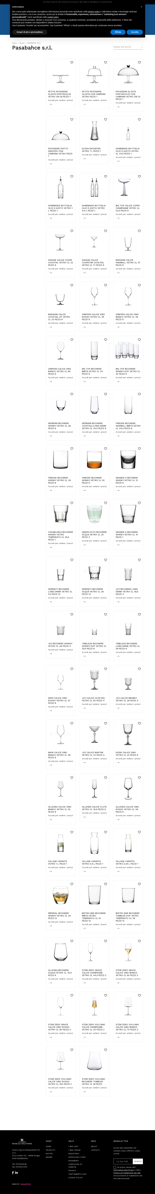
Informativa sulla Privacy (123, 1170)
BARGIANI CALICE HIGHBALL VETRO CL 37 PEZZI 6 (128, 262)
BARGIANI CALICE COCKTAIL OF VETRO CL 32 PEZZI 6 (59, 317)
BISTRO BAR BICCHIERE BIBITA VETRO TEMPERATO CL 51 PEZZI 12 (94, 917)
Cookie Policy (75, 1178)
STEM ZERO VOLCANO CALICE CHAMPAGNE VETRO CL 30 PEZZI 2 (93, 1027)
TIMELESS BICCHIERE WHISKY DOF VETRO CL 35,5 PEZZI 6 (94, 646)
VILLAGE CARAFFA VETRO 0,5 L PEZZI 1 (92, 862)
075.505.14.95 (21, 1164)
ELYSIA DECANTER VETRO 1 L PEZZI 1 (91, 149)
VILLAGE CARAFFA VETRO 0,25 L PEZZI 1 (127, 862)
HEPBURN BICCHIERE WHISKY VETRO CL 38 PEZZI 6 (59, 426)
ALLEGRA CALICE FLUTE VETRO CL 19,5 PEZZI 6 (94, 808)
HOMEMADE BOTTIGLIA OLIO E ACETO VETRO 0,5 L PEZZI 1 (94, 208)
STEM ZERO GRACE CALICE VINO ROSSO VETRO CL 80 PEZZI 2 (59, 1027)
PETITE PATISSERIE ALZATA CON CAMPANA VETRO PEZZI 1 (93, 94)
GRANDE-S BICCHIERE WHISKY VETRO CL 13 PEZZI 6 (127, 480)
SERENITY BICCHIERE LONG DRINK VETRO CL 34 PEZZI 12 (60, 591)
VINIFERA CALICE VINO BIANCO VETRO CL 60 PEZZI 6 (59, 371)
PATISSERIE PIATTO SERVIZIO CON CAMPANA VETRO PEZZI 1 (60, 152)
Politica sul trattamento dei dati (126, 1173)
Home (48, 1146)
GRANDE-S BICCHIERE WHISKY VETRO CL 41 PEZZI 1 (127, 534)
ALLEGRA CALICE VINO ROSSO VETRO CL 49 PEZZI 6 (127, 809)
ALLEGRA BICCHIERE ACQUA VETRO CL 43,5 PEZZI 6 (60, 973)
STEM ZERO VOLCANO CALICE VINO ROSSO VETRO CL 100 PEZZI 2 (60, 1081)
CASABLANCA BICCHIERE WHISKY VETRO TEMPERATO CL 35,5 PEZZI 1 (60, 536)
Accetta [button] (134, 32)
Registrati (73, 1154)
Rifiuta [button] (118, 32)
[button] (141, 7)
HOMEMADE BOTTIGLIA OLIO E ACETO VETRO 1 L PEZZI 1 (60, 208)
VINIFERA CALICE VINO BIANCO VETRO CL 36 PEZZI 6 (127, 317)
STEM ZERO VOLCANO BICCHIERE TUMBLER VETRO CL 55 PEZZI (93, 1081)
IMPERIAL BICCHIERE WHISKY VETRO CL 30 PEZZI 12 (59, 916)
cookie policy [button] (53, 17)
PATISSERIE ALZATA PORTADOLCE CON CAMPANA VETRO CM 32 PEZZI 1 (128, 95)
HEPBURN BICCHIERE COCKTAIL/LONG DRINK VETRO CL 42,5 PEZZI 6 (94, 426)
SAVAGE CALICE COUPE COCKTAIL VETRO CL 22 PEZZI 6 (60, 262)
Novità (49, 1154)
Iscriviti (138, 1161)
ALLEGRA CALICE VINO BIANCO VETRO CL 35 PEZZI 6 (59, 809)
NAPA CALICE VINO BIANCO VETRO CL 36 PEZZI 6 (59, 755)
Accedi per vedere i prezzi (60, 100)
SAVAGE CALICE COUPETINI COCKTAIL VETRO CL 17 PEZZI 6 (93, 262)
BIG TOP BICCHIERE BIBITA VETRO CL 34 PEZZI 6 (92, 371)
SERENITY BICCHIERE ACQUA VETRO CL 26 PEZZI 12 (93, 591)
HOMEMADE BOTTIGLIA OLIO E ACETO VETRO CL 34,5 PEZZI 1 (127, 151)
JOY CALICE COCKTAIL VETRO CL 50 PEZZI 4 (93, 699)
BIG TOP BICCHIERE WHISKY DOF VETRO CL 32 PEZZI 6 (128, 371)
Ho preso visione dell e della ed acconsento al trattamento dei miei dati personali (127, 1172)
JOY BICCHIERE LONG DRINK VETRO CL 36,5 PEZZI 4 (127, 591)
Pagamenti (73, 1161)
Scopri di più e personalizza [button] (30, 32)
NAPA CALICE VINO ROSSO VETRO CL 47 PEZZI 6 (59, 700)
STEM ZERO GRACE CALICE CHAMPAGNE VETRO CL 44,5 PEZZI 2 (94, 973)
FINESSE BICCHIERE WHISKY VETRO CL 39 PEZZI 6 (59, 480)
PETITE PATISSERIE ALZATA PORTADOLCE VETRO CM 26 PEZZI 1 (59, 94)
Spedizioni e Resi (77, 1157)
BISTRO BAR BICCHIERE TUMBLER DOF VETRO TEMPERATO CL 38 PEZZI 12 (128, 917)
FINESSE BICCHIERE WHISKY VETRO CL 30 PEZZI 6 (93, 480)
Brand (49, 1157)
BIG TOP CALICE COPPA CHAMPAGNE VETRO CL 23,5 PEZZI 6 (128, 208)
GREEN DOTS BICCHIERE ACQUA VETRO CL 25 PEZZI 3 (94, 534)
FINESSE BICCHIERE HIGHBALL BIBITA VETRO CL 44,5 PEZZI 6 (128, 426)
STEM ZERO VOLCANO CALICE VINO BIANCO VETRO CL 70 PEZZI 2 (127, 1027)
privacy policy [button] (94, 11)
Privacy (72, 1171)
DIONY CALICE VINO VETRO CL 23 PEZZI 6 (127, 753)
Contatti (95, 1150)
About (94, 1146)
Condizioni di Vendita (75, 1165)
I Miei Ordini (74, 1150)
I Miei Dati (73, 1146)
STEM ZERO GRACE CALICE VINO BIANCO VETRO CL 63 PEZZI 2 (127, 973)
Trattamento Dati (77, 1174)
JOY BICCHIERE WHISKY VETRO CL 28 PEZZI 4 (60, 644)
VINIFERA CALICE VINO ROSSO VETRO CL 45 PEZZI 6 (93, 317)
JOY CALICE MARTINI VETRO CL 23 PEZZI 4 (93, 753)
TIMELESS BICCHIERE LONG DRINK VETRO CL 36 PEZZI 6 (128, 646)
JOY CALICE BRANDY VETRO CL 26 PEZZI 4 (127, 699)
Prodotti (50, 1150)
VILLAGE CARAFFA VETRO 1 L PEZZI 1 (57, 862)
